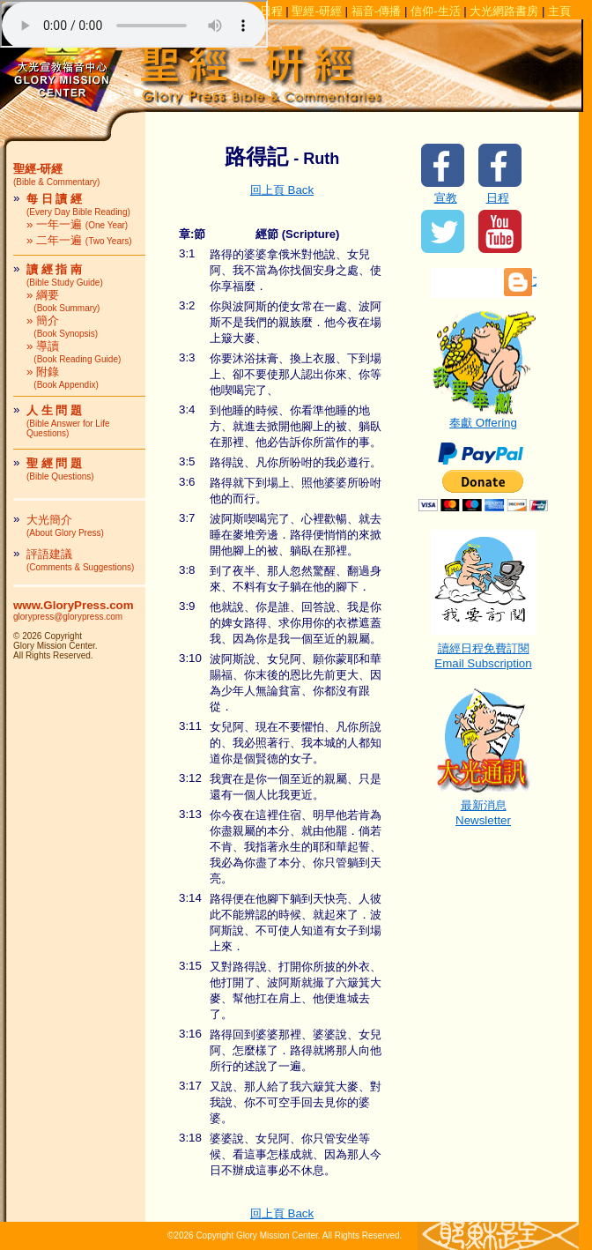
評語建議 (80, 559)
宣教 (445, 198)
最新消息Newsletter (483, 807)
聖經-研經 (316, 11)
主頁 (559, 11)
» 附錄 (62, 377)
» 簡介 (62, 326)
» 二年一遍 (79, 240)
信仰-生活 (435, 11)
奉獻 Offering (483, 417)
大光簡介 (65, 525)
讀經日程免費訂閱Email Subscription (483, 650)
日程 (497, 198)
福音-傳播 (376, 11)
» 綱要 (63, 300)
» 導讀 (73, 351)
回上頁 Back (282, 190)
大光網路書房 (504, 11)
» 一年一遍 (77, 224)
